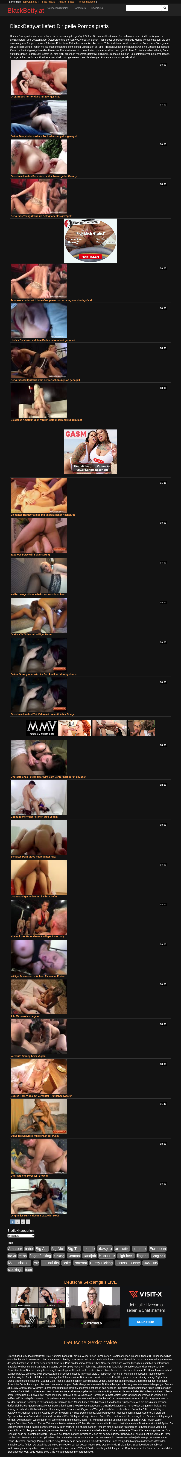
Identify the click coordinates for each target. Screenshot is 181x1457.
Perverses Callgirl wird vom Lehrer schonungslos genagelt (45, 380)
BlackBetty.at (25, 10)
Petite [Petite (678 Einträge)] (66, 1263)
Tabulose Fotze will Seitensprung (30, 554)
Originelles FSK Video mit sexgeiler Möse (35, 1215)
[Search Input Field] (143, 8)
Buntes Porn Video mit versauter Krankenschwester (41, 1096)
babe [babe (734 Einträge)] (29, 1249)
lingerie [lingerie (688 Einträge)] (143, 1256)
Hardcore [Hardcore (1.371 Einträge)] (107, 1256)
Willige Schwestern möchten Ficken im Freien (38, 976)
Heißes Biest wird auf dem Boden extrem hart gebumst (43, 340)
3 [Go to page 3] (23, 1221)
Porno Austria (47, 1)
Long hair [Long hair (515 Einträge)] (158, 1256)
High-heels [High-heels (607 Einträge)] (126, 1256)
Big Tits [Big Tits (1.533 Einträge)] (74, 1248)
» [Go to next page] (28, 1221)
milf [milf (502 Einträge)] (36, 1263)
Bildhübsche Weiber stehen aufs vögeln (34, 816)
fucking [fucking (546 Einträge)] (59, 1256)
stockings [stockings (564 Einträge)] (15, 1270)
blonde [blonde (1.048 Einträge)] (89, 1249)
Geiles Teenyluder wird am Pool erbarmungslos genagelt (44, 136)
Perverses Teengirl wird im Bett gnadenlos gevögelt (41, 216)
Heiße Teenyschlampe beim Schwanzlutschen (38, 594)
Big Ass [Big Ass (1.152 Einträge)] (42, 1248)
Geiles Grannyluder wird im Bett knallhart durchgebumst (44, 674)
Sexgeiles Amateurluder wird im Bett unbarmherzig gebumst (46, 419)
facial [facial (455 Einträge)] (12, 1256)
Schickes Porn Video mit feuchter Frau (33, 856)
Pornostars (80, 8)
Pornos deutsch (86, 1)
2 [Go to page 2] (17, 1221)
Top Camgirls (30, 1)
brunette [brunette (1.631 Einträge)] (122, 1248)
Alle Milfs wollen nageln (25, 1016)
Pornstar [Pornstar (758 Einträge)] (80, 1263)
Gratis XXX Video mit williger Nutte (31, 634)
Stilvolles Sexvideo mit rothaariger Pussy (35, 1135)
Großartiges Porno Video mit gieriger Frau (35, 96)
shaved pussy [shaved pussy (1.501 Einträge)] (128, 1263)
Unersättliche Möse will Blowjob (29, 1175)
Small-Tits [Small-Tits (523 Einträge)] (150, 1263)
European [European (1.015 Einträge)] (158, 1249)
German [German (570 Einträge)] (73, 1256)
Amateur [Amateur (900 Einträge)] (15, 1249)
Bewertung (97, 8)
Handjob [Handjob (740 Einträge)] (89, 1256)
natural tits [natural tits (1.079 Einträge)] (50, 1263)
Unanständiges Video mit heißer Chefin (34, 896)
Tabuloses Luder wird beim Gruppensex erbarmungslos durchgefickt (51, 300)
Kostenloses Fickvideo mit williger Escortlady (38, 936)
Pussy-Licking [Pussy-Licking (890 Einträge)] (101, 1263)
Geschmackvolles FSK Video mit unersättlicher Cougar (43, 714)
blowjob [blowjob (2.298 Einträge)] (105, 1248)
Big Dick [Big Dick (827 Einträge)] (58, 1249)
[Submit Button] (164, 8)
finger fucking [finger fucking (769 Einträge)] (40, 1256)
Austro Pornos (66, 1)
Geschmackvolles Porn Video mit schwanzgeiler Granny (44, 176)
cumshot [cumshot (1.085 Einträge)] (139, 1248)
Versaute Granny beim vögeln (28, 1056)
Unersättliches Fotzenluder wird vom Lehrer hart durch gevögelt (48, 776)
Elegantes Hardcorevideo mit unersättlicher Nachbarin (43, 514)
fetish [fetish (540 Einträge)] (23, 1256)
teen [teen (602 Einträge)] (28, 1270)
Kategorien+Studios (57, 8)
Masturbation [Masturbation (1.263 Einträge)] (19, 1263)
